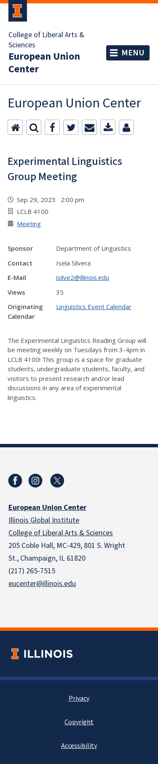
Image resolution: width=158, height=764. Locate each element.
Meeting (29, 223)
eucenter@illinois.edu (42, 583)
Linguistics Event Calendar (93, 306)
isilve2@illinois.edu (82, 277)
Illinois (19, 520)
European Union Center (44, 63)
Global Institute (54, 520)
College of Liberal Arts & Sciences (46, 40)
